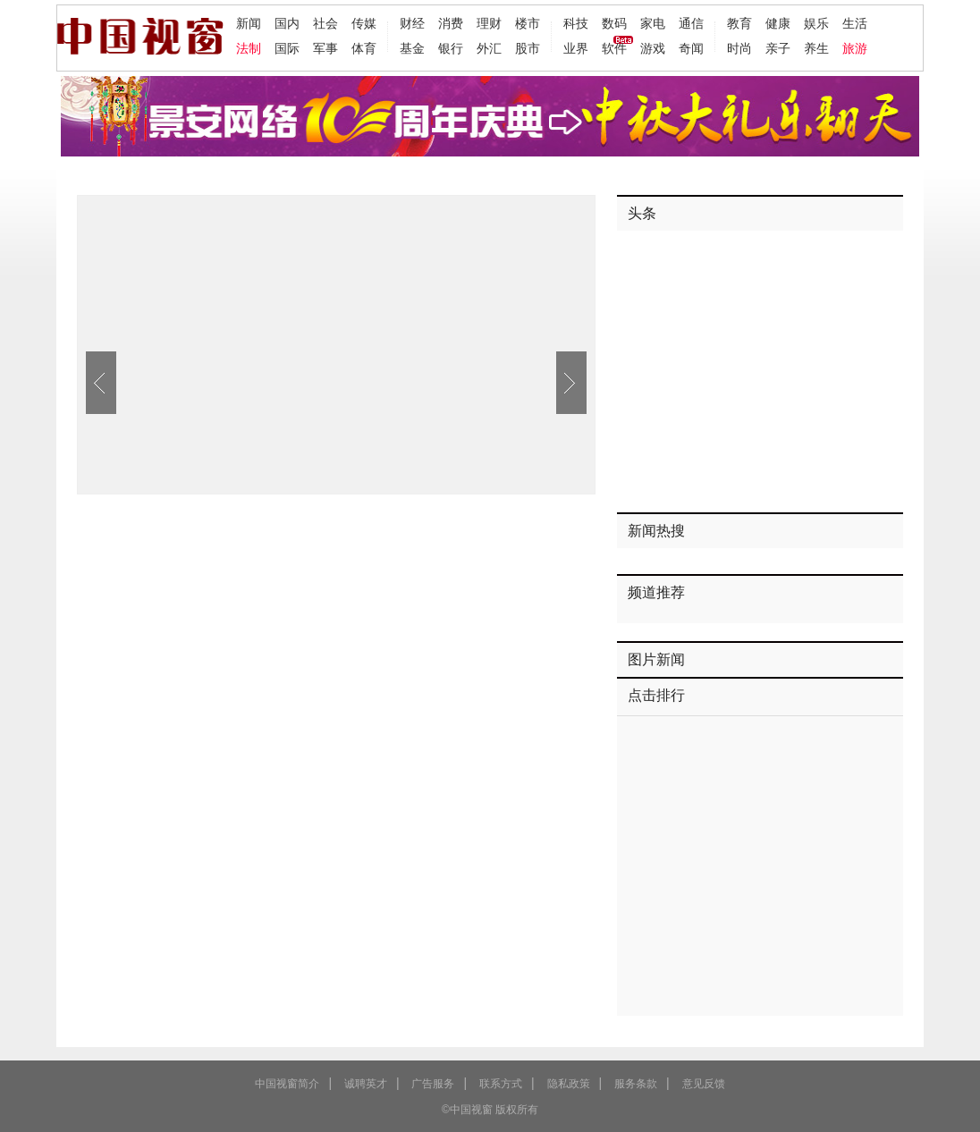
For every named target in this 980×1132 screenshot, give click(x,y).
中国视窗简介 (287, 1083)
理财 (489, 23)
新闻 (248, 23)
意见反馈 (703, 1083)
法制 (248, 48)
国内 (287, 23)
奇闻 (691, 48)
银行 (450, 48)
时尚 (739, 48)
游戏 (652, 48)
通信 (691, 23)
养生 (816, 48)
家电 (652, 23)
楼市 (527, 23)
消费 (450, 23)
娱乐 (816, 23)
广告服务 (432, 1083)
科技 (575, 23)
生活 (854, 23)
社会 (325, 23)
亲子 (777, 48)
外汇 (489, 48)
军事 (325, 48)
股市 (527, 48)
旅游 (854, 48)
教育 (739, 23)
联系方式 (500, 1083)
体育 (363, 48)
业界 (575, 48)
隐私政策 (568, 1083)
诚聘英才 (365, 1083)
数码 (614, 23)
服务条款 (635, 1083)
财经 (412, 23)
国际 (287, 48)
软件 (614, 48)
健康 (777, 23)
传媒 (363, 23)
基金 (412, 48)
